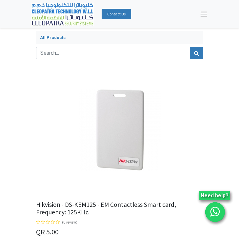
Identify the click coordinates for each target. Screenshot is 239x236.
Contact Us (116, 13)
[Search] (196, 53)
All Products (53, 37)
